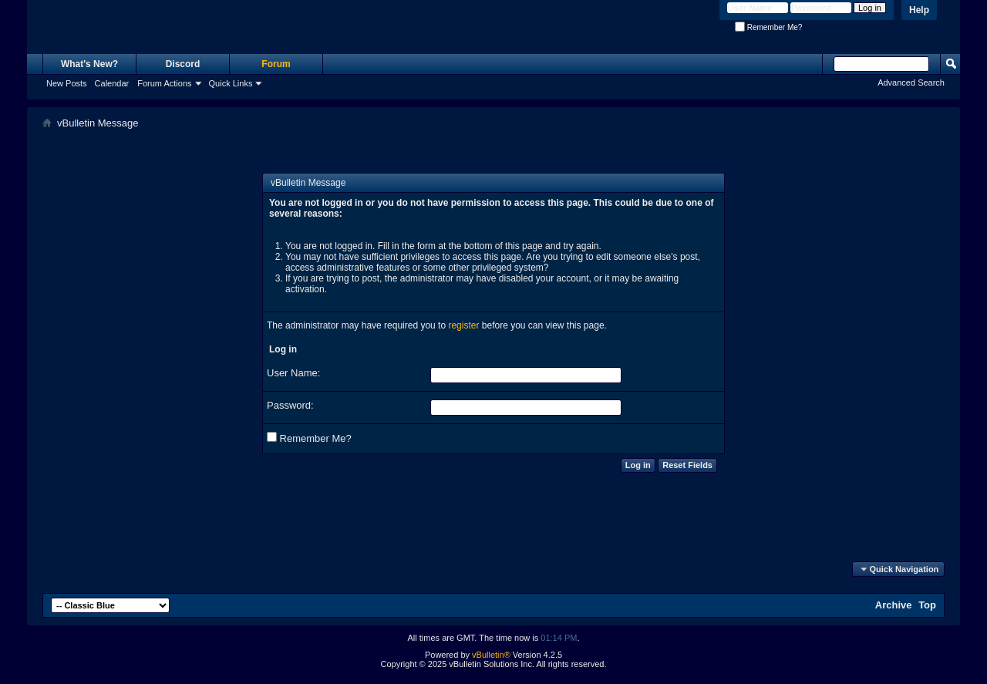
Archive (893, 605)
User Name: (293, 373)
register (463, 325)
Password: (290, 405)
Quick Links (231, 83)
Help (919, 10)
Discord (183, 64)
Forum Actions (164, 83)
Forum (275, 64)
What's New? (89, 64)
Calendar (112, 83)
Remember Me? (768, 27)
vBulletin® (491, 654)
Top (927, 605)
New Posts (66, 83)
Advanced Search (911, 82)
